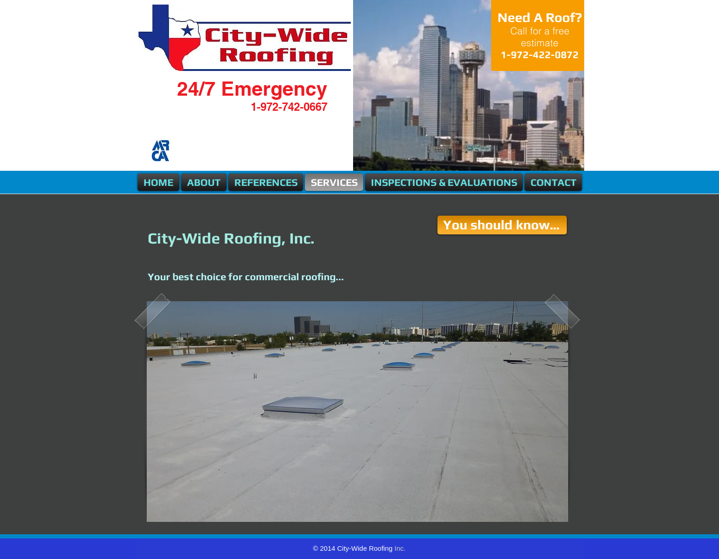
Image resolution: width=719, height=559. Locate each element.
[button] (357, 411)
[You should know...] (502, 225)
